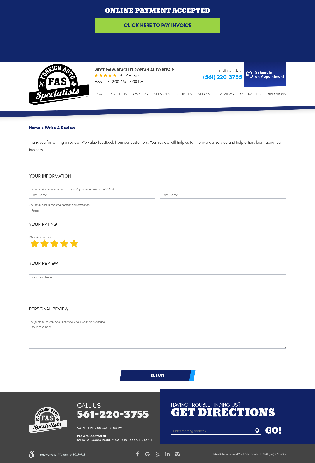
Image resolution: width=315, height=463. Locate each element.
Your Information (50, 176)
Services (162, 94)
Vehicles (184, 94)
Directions (276, 94)
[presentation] (62, 361)
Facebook (137, 454)
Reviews (227, 94)
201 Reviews (128, 75)
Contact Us (250, 94)
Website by (71, 454)
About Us (118, 94)
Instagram (177, 454)
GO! (273, 431)
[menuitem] (99, 94)
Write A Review (60, 127)
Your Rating (43, 224)
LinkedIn (167, 454)
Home (99, 94)
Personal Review (48, 309)
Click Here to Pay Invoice (157, 25)
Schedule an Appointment (269, 74)
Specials (206, 94)
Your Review (43, 263)
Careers (140, 94)
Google (147, 454)
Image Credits (48, 454)
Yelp (157, 454)
